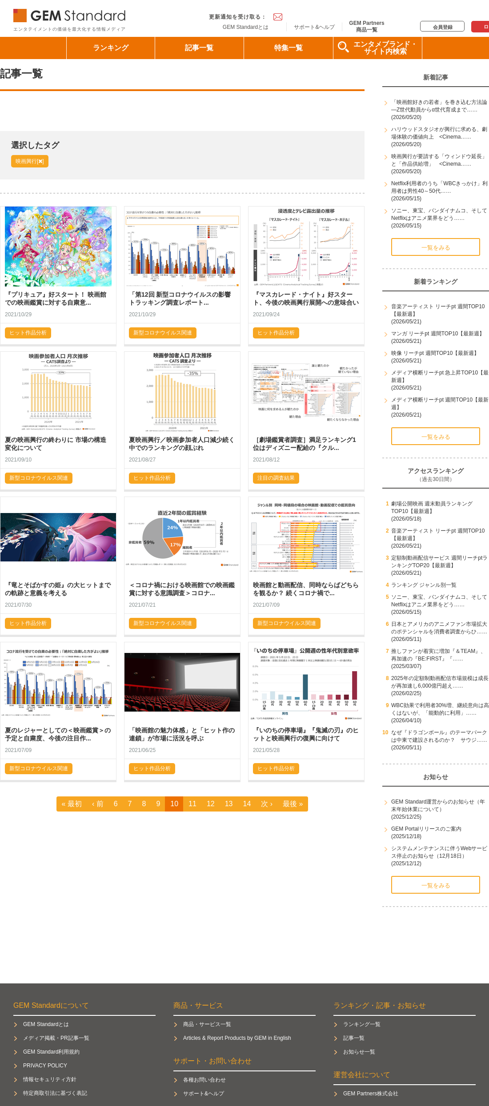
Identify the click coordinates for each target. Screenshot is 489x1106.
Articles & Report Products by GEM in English (237, 1038)
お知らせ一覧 (359, 1052)
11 (192, 804)
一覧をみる (435, 247)
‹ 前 (98, 804)
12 (211, 804)
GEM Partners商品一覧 (366, 26)
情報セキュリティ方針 (49, 1079)
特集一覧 (288, 48)
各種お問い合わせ (204, 1080)
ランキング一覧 (362, 1024)
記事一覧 (199, 48)
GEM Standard (71, 13)
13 (229, 804)
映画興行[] (30, 161)
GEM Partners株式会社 (370, 1093)
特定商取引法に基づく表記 (55, 1093)
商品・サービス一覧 (207, 1024)
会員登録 (443, 27)
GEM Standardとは (246, 27)
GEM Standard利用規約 (51, 1052)
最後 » (293, 804)
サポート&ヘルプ (314, 27)
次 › (267, 804)
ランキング (110, 48)
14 (247, 804)
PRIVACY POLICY (45, 1065)
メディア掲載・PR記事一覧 (56, 1038)
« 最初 (72, 804)
